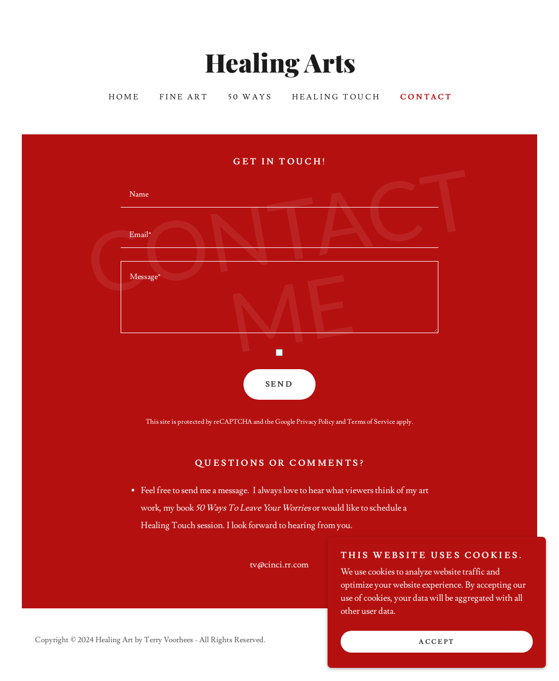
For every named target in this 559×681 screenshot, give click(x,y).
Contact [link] (426, 97)
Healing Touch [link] (336, 97)
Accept (436, 642)
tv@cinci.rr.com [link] (279, 564)
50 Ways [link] (250, 97)
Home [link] (124, 97)
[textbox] (279, 194)
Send (279, 384)
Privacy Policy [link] (315, 422)
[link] (279, 69)
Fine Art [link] (184, 97)
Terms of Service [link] (371, 422)
